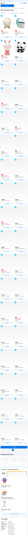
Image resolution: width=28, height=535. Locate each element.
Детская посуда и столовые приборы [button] (4, 524)
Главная (2, 8)
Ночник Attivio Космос (6, 485)
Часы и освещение (15, 8)
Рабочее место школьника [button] (3, 529)
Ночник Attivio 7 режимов (6, 497)
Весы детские (10, 521)
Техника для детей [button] (4, 521)
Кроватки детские (11, 529)
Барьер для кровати (11, 534)
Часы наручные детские (11, 528)
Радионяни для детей (11, 523)
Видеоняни (10, 522)
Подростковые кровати (11, 533)
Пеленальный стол (11, 532)
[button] (7, 5)
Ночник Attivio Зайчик (6, 509)
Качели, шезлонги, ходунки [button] (4, 527)
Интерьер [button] (2, 525)
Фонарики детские (11, 527)
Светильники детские (11, 526)
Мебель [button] (2, 522)
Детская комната (7, 8)
